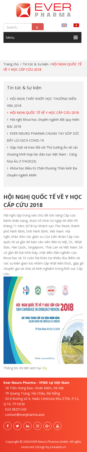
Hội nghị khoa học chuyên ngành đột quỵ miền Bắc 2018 (43, 123)
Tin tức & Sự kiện (35, 64)
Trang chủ (11, 64)
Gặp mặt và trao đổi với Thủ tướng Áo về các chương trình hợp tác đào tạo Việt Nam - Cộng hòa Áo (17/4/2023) (42, 154)
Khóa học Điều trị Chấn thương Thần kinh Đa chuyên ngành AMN (42, 171)
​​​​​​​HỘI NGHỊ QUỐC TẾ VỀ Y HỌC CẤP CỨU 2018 (43, 112)
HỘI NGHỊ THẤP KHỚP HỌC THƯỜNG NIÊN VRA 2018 (41, 102)
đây (44, 368)
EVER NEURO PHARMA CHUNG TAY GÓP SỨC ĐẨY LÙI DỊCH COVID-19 (43, 137)
